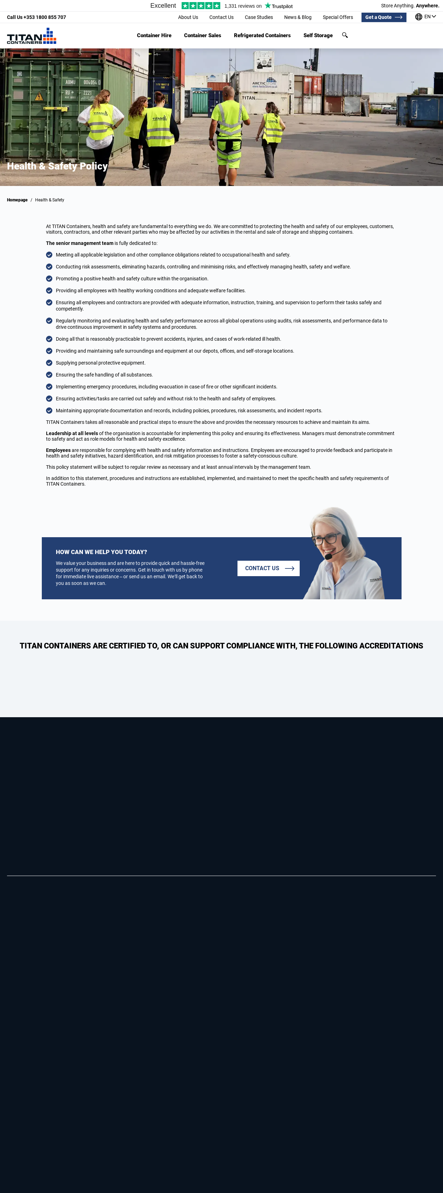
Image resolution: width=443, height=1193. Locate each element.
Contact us (262, 568)
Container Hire (154, 36)
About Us (188, 17)
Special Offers (338, 17)
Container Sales (202, 36)
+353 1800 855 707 (36, 17)
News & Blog (298, 17)
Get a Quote (378, 17)
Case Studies (259, 17)
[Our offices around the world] (425, 17)
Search (345, 35)
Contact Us (221, 17)
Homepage (17, 200)
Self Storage (318, 36)
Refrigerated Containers (262, 36)
